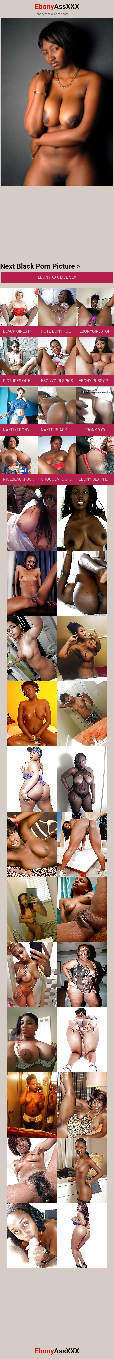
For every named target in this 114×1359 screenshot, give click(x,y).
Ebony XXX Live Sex (57, 277)
